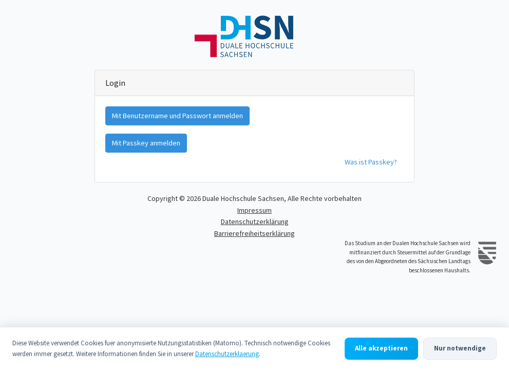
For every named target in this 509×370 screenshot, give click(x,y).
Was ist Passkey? (371, 161)
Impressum (254, 210)
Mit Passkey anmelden (146, 142)
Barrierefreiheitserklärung (254, 233)
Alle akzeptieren (381, 348)
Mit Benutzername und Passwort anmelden (177, 115)
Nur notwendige (460, 348)
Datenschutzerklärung (255, 221)
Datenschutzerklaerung (227, 353)
